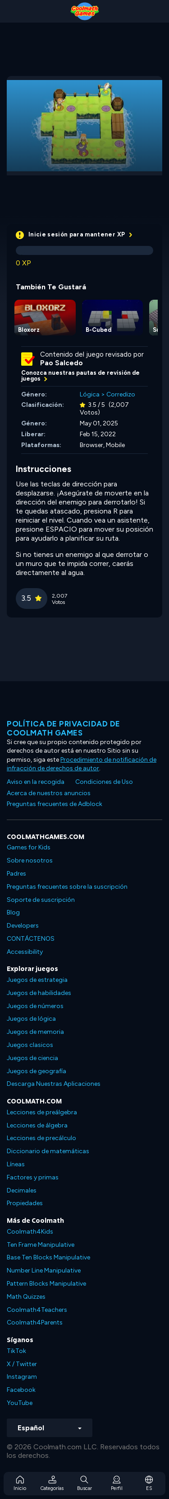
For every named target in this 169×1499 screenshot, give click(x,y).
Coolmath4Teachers (37, 1310)
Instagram (22, 1377)
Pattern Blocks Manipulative (46, 1283)
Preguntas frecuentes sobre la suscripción (67, 887)
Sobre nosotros (30, 860)
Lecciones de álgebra (37, 1125)
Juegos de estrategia (37, 980)
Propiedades (25, 1203)
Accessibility (25, 952)
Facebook (21, 1390)
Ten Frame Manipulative (40, 1245)
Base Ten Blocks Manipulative (48, 1257)
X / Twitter (22, 1364)
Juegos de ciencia (32, 1058)
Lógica (90, 394)
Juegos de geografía (36, 1071)
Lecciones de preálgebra (42, 1112)
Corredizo (120, 394)
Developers (23, 925)
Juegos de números (35, 1006)
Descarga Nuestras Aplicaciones (53, 1084)
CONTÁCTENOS (31, 939)
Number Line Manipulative (44, 1270)
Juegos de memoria (35, 1032)
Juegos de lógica (31, 1019)
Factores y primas (33, 1177)
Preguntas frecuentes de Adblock (54, 804)
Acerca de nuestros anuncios (49, 793)
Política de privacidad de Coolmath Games (63, 728)
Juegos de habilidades (39, 993)
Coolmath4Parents (35, 1322)
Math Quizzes (26, 1297)
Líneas (16, 1164)
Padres (16, 873)
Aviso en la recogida (35, 782)
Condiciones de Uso (104, 782)
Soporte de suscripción (41, 900)
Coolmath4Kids (30, 1231)
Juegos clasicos (30, 1045)
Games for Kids (28, 847)
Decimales (22, 1190)
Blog (13, 912)
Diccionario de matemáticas (48, 1151)
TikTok (16, 1351)
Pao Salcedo (61, 363)
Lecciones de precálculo (41, 1138)
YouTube (19, 1403)
